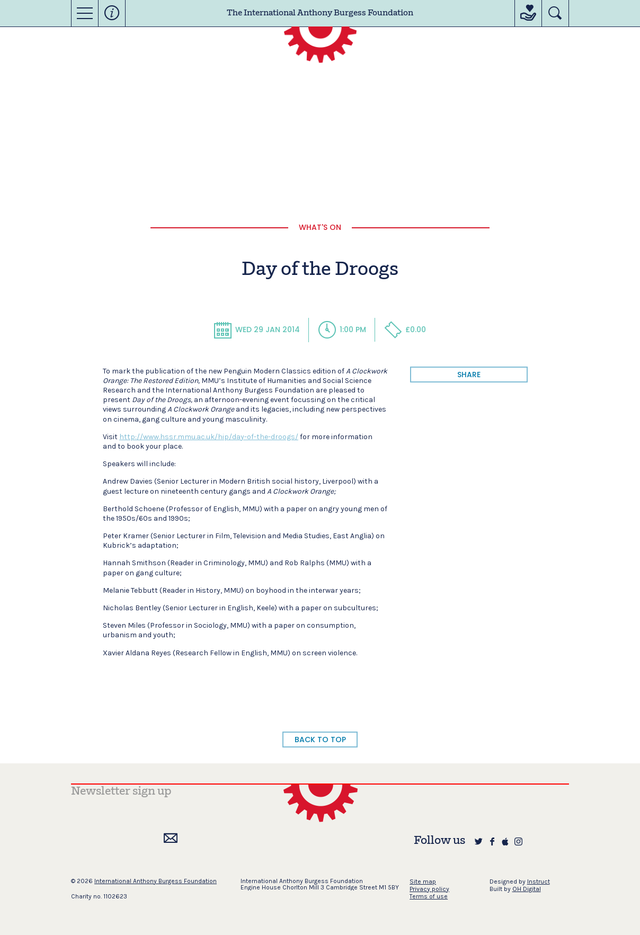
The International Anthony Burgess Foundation (320, 13)
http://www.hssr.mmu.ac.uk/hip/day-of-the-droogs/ (208, 436)
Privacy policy (429, 889)
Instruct (538, 881)
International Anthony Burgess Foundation (155, 881)
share (469, 374)
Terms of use (429, 896)
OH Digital (526, 889)
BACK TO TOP (320, 739)
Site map (423, 881)
